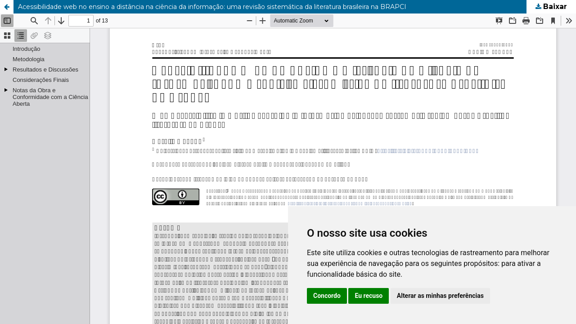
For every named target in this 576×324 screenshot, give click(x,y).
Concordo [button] (327, 295)
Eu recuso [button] (368, 295)
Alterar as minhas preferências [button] (440, 295)
